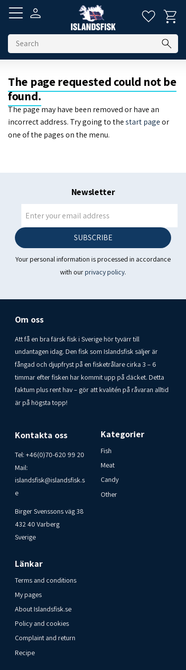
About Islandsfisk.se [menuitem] (43, 608)
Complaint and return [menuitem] (45, 637)
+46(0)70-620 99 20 (55, 454)
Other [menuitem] (109, 494)
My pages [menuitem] (28, 594)
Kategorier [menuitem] (122, 434)
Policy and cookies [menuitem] (42, 623)
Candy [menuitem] (110, 479)
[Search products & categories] (93, 43)
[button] (16, 13)
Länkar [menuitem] (29, 563)
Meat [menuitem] (108, 465)
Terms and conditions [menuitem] (45, 580)
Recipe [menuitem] (25, 652)
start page (142, 122)
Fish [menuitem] (106, 450)
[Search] (167, 44)
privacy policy (104, 272)
